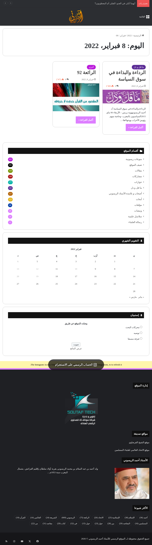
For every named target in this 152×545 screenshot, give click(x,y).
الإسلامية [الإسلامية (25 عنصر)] (114, 517)
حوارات (138, 182)
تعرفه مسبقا (133, 338)
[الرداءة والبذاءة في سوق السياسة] (126, 96)
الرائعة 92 (86, 72)
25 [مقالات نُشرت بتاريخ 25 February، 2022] (57, 283)
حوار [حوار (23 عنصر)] (99, 523)
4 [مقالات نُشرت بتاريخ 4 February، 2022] (56, 261)
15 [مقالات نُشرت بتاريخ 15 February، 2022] (115, 276)
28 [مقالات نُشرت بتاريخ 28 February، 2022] (134, 291)
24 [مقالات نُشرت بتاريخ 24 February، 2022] (76, 283)
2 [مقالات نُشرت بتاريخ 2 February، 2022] (95, 261)
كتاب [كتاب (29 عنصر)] (61, 523)
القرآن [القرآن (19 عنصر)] (20, 517)
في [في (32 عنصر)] (73, 523)
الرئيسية (138, 35)
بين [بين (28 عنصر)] (110, 523)
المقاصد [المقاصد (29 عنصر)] (124, 523)
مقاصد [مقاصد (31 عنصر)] (47, 523)
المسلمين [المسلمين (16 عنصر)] (141, 523)
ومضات (138, 210)
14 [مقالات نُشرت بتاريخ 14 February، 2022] (134, 276)
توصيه (136, 333)
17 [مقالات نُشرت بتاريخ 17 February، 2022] (76, 276)
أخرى (91, 67)
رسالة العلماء (135, 222)
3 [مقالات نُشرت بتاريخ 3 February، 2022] (76, 261)
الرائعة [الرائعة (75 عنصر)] (84, 517)
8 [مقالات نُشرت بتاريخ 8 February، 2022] (114, 269)
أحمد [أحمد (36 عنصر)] (143, 517)
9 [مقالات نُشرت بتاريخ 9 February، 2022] (95, 269)
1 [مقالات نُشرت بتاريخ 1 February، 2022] (114, 261)
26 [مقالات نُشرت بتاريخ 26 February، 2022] (37, 283)
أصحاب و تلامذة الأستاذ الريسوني (125, 193)
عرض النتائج (76, 348)
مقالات (138, 170)
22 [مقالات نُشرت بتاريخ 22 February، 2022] (115, 283)
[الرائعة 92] (76, 97)
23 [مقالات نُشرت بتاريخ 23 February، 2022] (95, 283)
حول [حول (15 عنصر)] (86, 523)
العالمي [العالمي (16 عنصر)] (35, 517)
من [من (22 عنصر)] (34, 523)
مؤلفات (138, 205)
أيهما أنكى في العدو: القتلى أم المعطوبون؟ (115, 3)
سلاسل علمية (135, 216)
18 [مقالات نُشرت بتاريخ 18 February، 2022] (57, 276)
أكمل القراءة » (135, 127)
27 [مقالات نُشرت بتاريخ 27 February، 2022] (18, 283)
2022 (129, 35)
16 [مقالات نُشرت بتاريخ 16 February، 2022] (95, 276)
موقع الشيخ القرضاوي (139, 442)
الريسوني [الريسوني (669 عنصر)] (68, 517)
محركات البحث (132, 327)
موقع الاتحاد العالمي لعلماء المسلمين (132, 450)
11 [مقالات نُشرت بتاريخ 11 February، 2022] (57, 269)
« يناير (141, 297)
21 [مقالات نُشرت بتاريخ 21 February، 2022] (134, 283)
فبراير (123, 35)
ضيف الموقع (136, 165)
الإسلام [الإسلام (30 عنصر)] (130, 517)
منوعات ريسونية (134, 159)
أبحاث (139, 199)
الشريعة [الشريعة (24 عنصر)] (51, 517)
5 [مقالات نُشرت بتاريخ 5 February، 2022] (37, 261)
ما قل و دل (139, 67)
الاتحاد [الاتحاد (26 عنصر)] (98, 517)
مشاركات (137, 176)
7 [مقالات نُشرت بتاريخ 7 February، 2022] (134, 269)
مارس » (133, 297)
